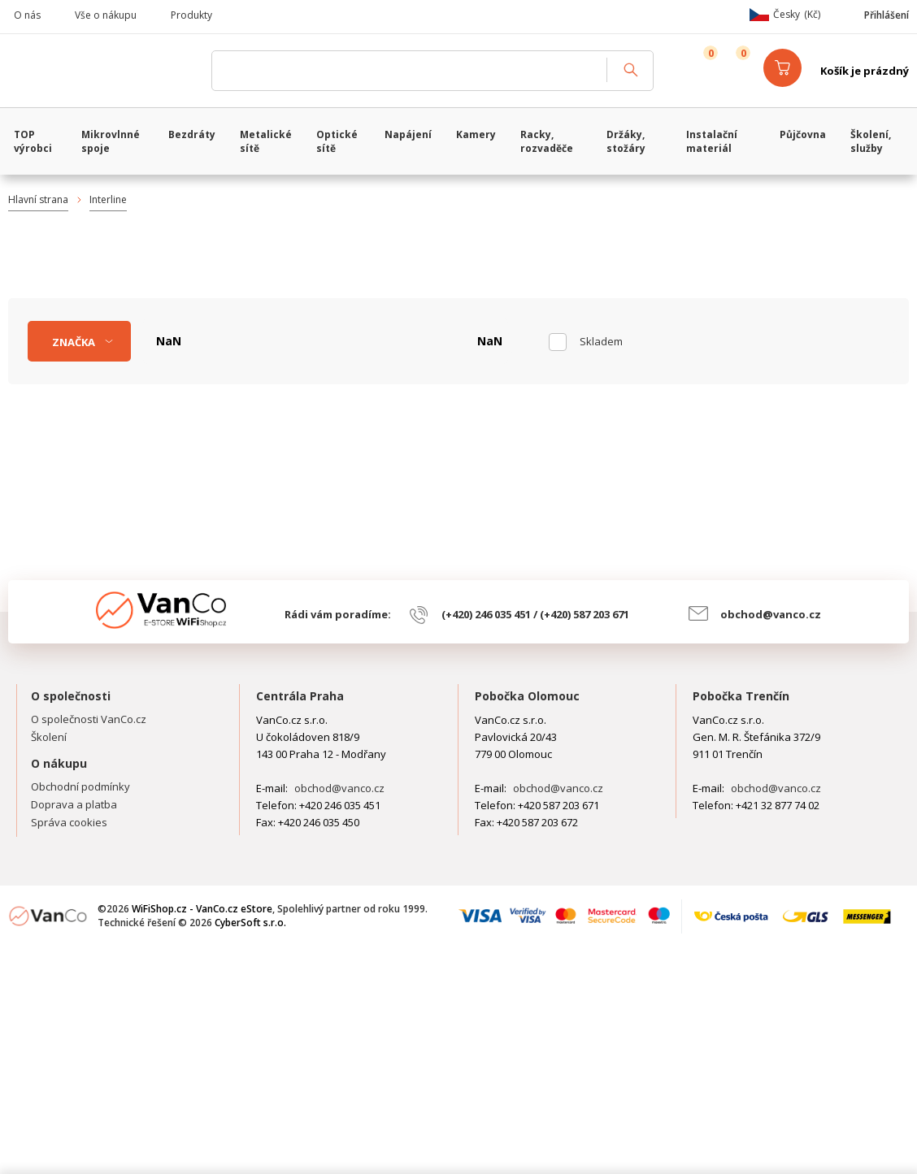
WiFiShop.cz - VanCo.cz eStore (101, 71)
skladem (601, 341)
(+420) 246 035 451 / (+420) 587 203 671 (535, 614)
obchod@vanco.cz (770, 614)
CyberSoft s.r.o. (250, 922)
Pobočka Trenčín (741, 696)
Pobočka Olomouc (527, 696)
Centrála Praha (300, 696)
